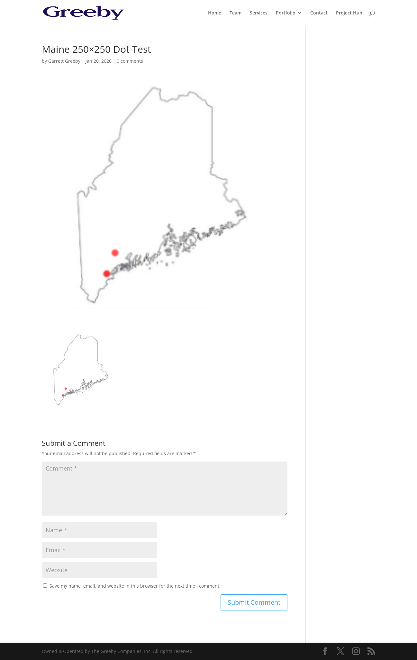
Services (258, 13)
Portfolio (285, 13)
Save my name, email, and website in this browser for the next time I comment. (135, 586)
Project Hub (349, 13)
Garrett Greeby (64, 61)
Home (214, 13)
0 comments (130, 61)
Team (235, 13)
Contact (319, 13)
